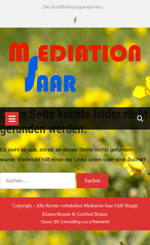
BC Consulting (67, 221)
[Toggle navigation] (12, 119)
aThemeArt (99, 221)
